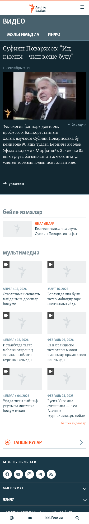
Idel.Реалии (54, 518)
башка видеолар (73, 423)
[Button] (13, 185)
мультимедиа (23, 34)
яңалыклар (44, 224)
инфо (54, 34)
